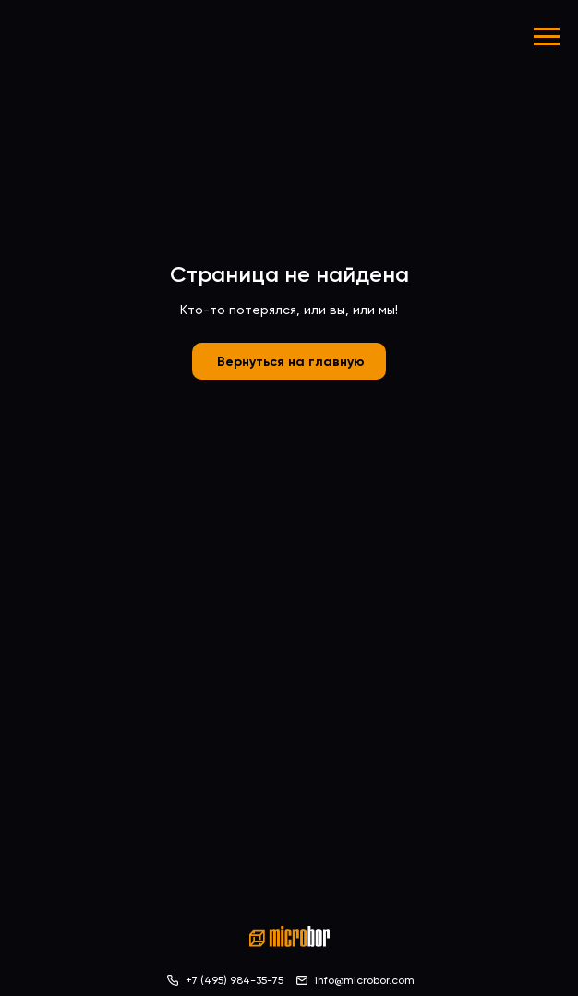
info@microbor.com (365, 980)
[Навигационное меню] (547, 37)
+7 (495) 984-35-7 (232, 980)
